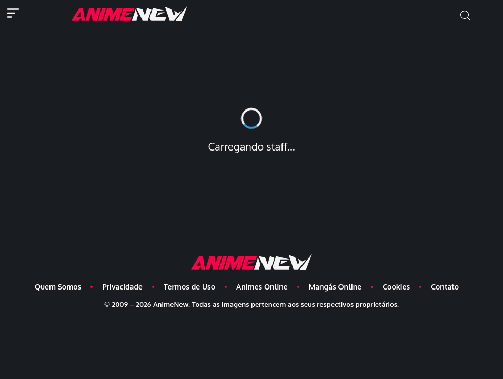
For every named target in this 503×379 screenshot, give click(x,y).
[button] (465, 15)
